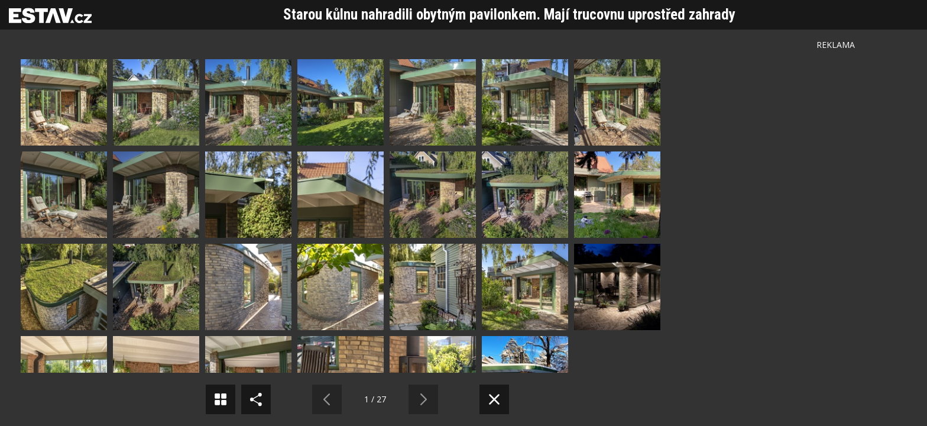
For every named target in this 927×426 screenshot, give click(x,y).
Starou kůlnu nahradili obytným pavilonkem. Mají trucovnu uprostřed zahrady (509, 14)
